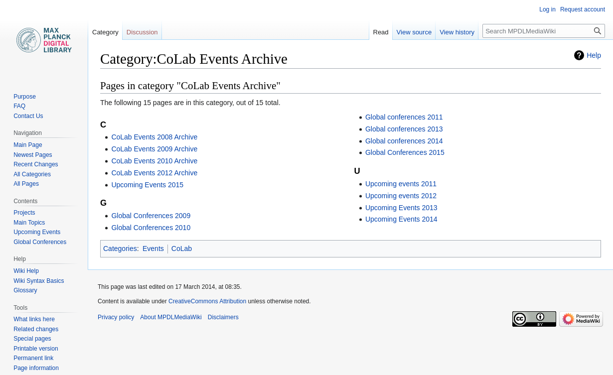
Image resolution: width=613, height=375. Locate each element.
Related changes (35, 329)
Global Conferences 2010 (150, 228)
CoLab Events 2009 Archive (154, 149)
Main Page (27, 144)
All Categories (32, 174)
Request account (582, 9)
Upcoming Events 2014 (401, 219)
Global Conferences (39, 242)
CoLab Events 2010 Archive (154, 161)
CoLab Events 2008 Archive (154, 137)
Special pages (32, 338)
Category (105, 32)
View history (457, 32)
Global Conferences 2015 (405, 152)
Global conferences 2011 (404, 117)
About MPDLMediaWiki (170, 317)
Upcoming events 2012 (401, 196)
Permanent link (33, 358)
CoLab (181, 248)
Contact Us (28, 116)
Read (381, 32)
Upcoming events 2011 (401, 184)
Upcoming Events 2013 (401, 208)
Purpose (24, 96)
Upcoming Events (36, 232)
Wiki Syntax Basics (38, 280)
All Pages (26, 183)
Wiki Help (26, 270)
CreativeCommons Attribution (207, 301)
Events (153, 248)
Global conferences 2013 (404, 129)
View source (414, 32)
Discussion (142, 32)
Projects (24, 212)
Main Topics (29, 222)
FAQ (19, 106)
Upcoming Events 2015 (147, 185)
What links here (34, 319)
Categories (120, 248)
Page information (36, 368)
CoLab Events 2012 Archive (154, 173)
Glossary (25, 290)
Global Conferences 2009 (150, 216)
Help (594, 55)
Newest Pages (32, 154)
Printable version (35, 348)
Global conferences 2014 (404, 141)
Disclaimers (223, 317)
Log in (547, 9)
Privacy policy (116, 317)
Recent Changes (35, 164)
